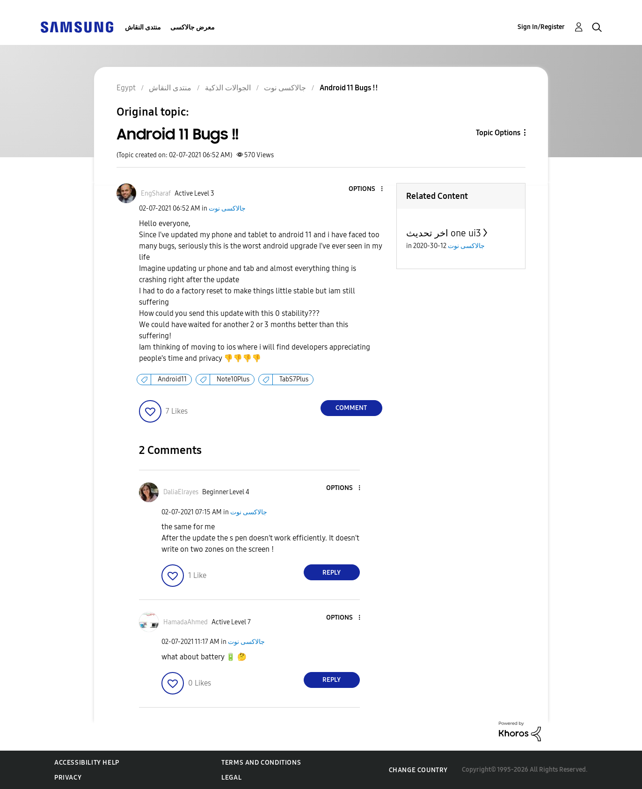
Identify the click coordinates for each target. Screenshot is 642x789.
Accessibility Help (86, 763)
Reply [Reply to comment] (331, 573)
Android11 (172, 379)
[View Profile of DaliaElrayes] (180, 492)
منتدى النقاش (143, 27)
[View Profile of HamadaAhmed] (185, 622)
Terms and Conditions (261, 763)
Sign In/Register (541, 27)
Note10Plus (233, 379)
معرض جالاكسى (192, 27)
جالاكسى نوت (227, 208)
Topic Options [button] (498, 132)
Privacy (67, 778)
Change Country (418, 770)
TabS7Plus (293, 379)
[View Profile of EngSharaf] (156, 193)
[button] (366, 189)
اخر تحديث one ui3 (443, 233)
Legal (231, 778)
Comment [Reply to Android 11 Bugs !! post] (351, 408)
